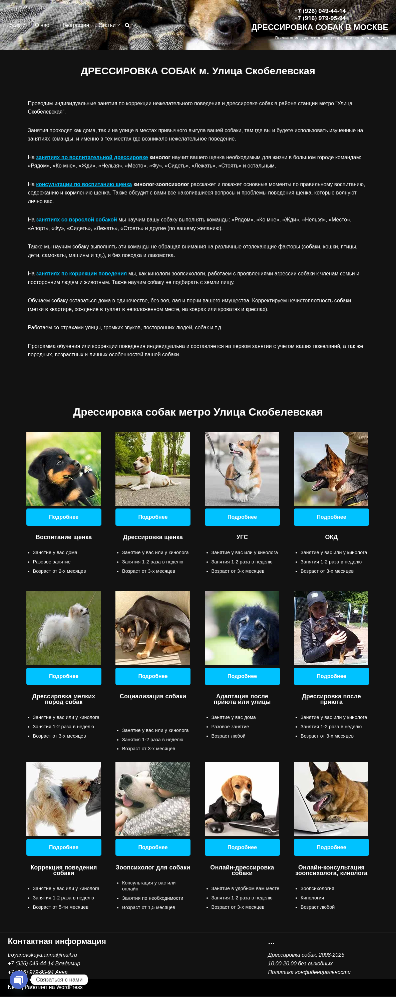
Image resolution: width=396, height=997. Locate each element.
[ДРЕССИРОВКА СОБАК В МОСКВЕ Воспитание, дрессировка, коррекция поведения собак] (320, 25)
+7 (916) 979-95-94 (31, 973)
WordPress (69, 989)
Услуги (17, 25)
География (76, 25)
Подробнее (63, 517)
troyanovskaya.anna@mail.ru (42, 956)
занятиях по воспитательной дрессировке (92, 157)
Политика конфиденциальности (309, 973)
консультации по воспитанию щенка (84, 184)
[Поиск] (127, 25)
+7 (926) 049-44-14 (31, 965)
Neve (14, 989)
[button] (52, 25)
